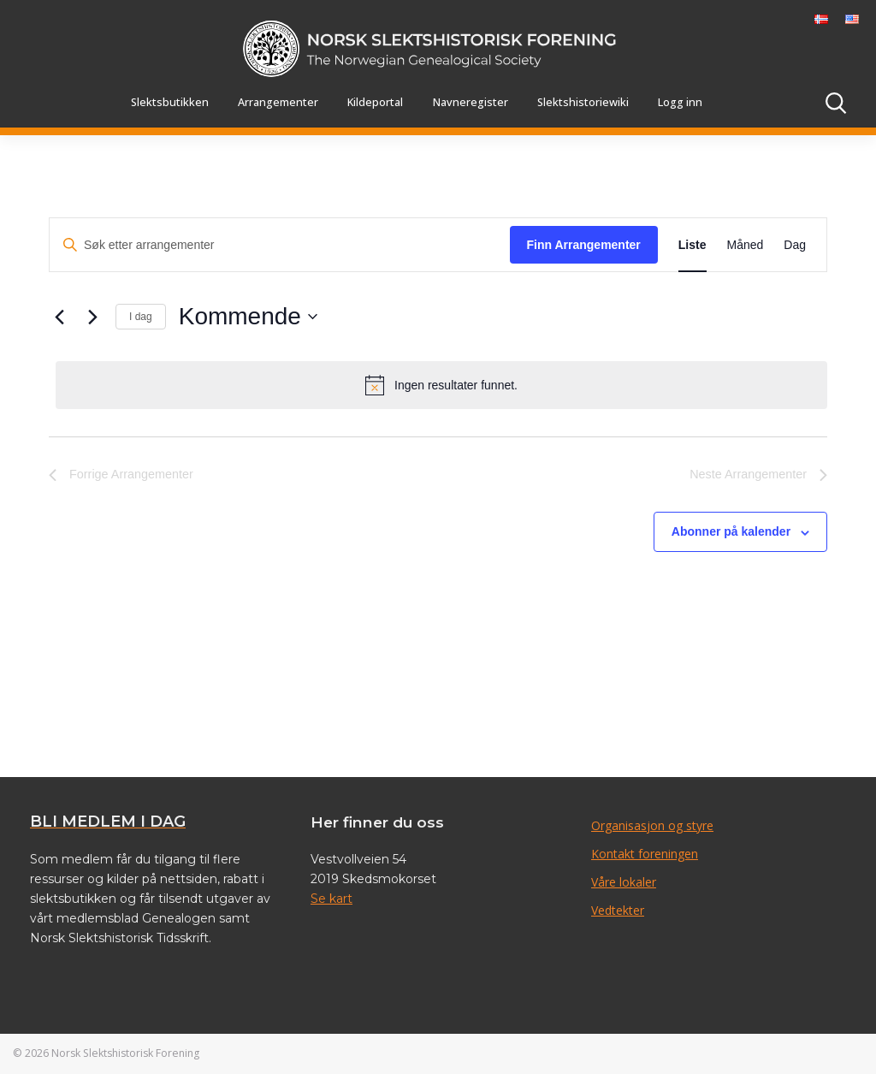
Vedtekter (617, 910)
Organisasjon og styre (652, 825)
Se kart (331, 898)
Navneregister (470, 102)
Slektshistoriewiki (583, 102)
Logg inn (680, 102)
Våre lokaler (623, 882)
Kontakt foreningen (644, 854)
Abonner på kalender (731, 531)
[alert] (441, 385)
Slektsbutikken (170, 102)
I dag (140, 317)
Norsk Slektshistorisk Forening (125, 1053)
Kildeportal (375, 102)
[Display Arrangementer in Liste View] (692, 245)
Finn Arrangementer (584, 245)
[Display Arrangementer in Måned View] (745, 245)
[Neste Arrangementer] (92, 316)
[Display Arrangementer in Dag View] (795, 245)
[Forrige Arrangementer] (59, 316)
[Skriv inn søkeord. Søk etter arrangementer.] (280, 245)
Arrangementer (278, 102)
